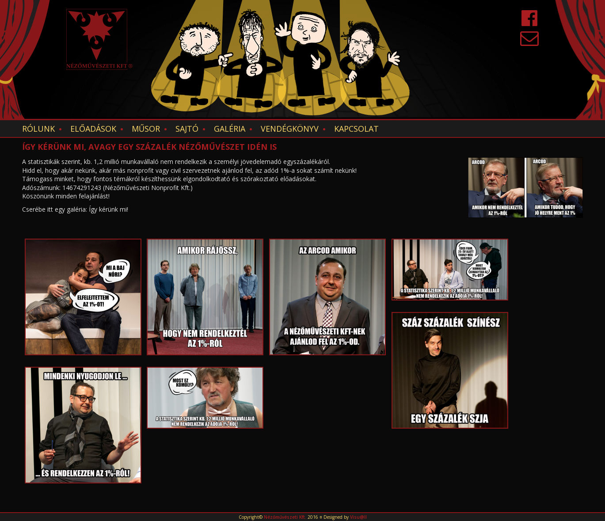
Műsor (146, 128)
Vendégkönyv (290, 128)
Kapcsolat (356, 128)
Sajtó (186, 128)
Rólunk (38, 128)
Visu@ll (358, 517)
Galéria (229, 128)
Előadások (93, 128)
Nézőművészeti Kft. (285, 517)
